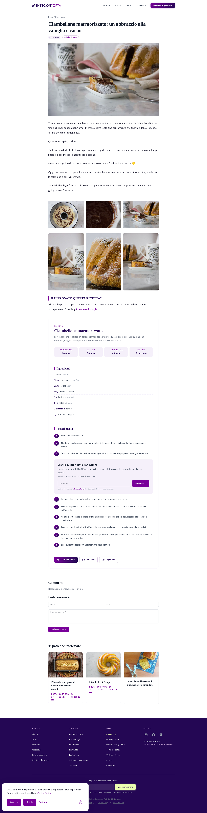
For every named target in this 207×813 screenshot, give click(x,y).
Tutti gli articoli (113, 755)
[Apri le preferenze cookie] (44, 802)
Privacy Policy (79, 489)
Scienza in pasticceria (79, 760)
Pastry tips (74, 755)
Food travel (74, 744)
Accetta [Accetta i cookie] (14, 802)
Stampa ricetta (66, 559)
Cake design (74, 739)
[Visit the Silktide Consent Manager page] (80, 802)
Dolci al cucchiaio (39, 755)
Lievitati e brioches (40, 760)
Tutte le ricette (113, 749)
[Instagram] (146, 734)
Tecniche (73, 765)
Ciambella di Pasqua (100, 682)
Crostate (36, 744)
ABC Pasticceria (76, 734)
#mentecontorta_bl (86, 309)
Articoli (118, 5)
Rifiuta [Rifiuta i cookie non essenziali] (29, 802)
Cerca (128, 5)
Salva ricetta (140, 483)
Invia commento (59, 629)
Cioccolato (37, 749)
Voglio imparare (125, 787)
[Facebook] (153, 734)
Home (50, 17)
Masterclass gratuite (115, 744)
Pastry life (73, 749)
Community (141, 5)
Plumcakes (60, 17)
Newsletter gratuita (162, 5)
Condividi (88, 559)
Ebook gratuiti (112, 739)
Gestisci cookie (118, 803)
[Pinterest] (161, 734)
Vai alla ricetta (70, 37)
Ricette (106, 5)
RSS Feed (110, 765)
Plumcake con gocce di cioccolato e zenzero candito (63, 686)
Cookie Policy (44, 793)
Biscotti (35, 734)
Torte (34, 739)
